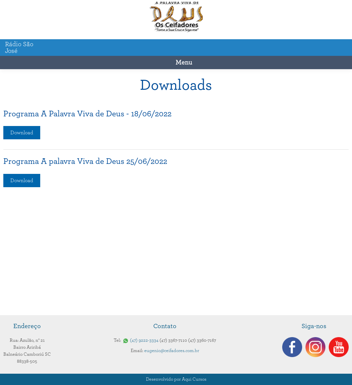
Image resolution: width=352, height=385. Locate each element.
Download (21, 132)
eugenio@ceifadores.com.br (171, 350)
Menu (184, 62)
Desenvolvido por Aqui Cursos (176, 379)
